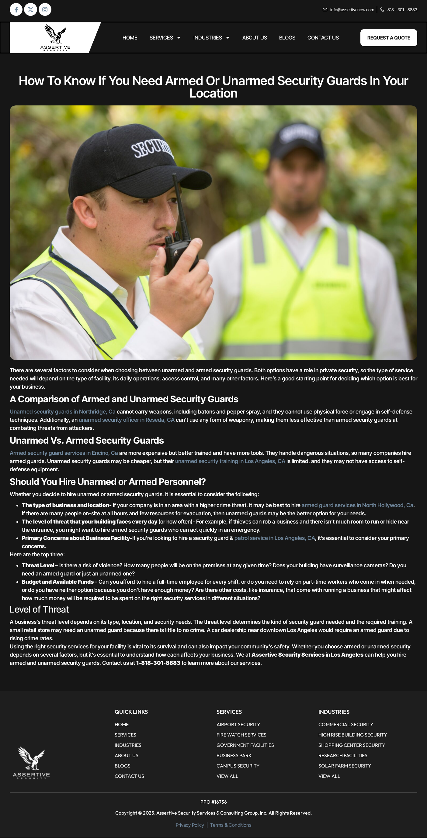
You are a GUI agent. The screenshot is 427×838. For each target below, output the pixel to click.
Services (165, 38)
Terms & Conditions (231, 826)
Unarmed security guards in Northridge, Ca (63, 412)
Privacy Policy (190, 826)
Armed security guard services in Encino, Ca (64, 453)
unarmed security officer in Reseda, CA (127, 420)
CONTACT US (323, 38)
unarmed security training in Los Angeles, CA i (231, 461)
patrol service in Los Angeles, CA (274, 538)
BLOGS (287, 38)
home (130, 38)
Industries (211, 38)
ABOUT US (254, 38)
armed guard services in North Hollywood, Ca (357, 506)
